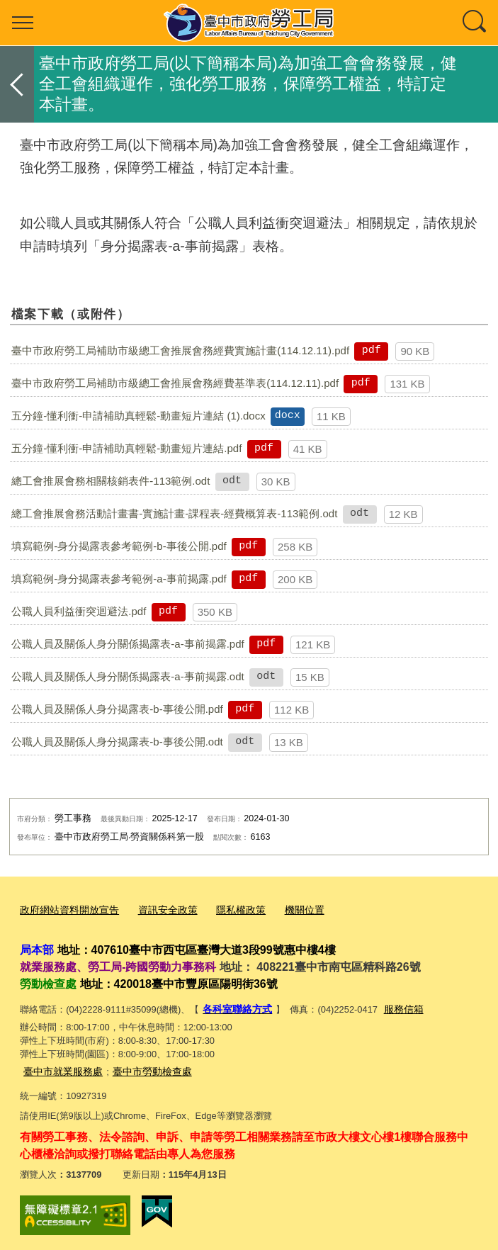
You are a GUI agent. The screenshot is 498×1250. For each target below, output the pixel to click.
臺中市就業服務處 (60, 1066)
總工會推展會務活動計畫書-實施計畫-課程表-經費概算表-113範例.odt (174, 513)
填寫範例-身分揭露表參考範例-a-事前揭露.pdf (118, 579)
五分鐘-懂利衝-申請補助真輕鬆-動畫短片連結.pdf (126, 448)
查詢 (475, 22)
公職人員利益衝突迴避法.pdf (78, 611)
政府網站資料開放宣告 (66, 908)
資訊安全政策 (158, 908)
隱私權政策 (228, 908)
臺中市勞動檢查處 (144, 1066)
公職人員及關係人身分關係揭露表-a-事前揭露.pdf (127, 644)
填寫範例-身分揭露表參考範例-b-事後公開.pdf (118, 546)
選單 (22, 22)
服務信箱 (397, 1006)
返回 (17, 84)
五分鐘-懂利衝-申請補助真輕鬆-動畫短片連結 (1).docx (138, 416)
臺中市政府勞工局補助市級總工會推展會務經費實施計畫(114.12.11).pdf (180, 350)
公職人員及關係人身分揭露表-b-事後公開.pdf (116, 709)
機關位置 (288, 908)
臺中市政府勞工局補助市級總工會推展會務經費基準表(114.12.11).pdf (175, 383)
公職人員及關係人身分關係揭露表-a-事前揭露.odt (127, 676)
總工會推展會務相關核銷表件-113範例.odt (110, 481)
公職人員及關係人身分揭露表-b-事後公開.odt (116, 742)
